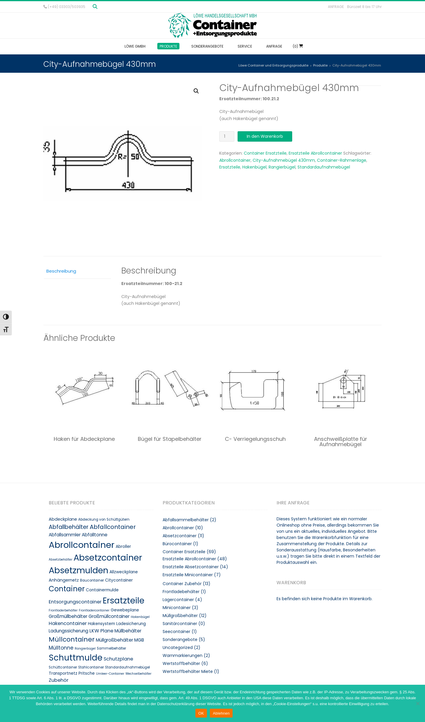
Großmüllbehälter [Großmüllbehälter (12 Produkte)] (68, 616)
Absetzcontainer (180, 536)
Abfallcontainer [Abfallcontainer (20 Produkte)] (113, 527)
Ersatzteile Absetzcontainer (191, 567)
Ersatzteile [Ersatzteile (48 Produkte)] (123, 600)
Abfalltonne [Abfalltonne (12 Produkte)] (94, 535)
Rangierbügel (282, 167)
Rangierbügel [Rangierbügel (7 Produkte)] (85, 648)
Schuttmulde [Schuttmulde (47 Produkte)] (75, 657)
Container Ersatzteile (265, 153)
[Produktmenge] (226, 136)
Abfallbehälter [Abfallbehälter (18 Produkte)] (69, 527)
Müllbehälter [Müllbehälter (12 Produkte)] (128, 631)
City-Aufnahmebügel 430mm (284, 160)
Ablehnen (221, 713)
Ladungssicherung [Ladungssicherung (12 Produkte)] (68, 631)
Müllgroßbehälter (180, 616)
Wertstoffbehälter (181, 663)
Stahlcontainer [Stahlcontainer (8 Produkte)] (91, 667)
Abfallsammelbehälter (186, 520)
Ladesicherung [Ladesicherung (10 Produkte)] (131, 624)
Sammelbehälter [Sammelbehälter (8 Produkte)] (111, 648)
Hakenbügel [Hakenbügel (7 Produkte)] (140, 617)
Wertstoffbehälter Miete (188, 671)
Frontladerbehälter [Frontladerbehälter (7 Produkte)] (63, 610)
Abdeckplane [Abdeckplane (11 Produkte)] (63, 519)
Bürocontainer (177, 544)
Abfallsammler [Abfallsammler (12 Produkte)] (65, 535)
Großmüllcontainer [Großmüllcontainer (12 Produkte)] (109, 616)
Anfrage (336, 6)
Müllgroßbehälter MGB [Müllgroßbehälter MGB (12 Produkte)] (120, 640)
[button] (196, 91)
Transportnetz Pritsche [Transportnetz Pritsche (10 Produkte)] (72, 673)
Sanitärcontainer (180, 624)
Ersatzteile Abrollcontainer (315, 153)
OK (201, 713)
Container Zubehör (182, 584)
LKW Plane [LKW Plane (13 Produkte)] (101, 630)
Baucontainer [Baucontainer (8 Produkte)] (92, 580)
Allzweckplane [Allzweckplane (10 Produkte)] (123, 572)
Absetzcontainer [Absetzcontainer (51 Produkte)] (107, 558)
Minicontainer (177, 608)
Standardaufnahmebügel (324, 167)
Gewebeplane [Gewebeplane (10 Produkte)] (125, 610)
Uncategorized (178, 647)
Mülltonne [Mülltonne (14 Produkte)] (61, 647)
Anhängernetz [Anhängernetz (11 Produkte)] (64, 580)
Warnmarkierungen (182, 655)
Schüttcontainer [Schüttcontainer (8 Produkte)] (63, 667)
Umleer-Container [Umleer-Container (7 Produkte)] (110, 673)
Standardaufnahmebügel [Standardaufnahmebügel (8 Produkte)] (127, 667)
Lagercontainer (178, 600)
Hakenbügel (254, 167)
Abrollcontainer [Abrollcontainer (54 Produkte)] (82, 545)
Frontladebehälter (181, 592)
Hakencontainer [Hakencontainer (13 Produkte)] (68, 623)
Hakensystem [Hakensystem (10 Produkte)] (101, 624)
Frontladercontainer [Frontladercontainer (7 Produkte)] (94, 610)
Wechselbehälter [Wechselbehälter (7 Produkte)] (138, 673)
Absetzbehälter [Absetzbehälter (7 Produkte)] (60, 559)
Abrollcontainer (235, 160)
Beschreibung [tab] (61, 271)
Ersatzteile (229, 167)
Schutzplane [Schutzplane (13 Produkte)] (118, 658)
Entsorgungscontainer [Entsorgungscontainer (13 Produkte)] (75, 601)
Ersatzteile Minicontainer (188, 575)
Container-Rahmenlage (341, 160)
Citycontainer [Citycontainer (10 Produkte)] (119, 580)
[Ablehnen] (418, 703)
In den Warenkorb (265, 136)
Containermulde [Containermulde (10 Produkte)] (102, 590)
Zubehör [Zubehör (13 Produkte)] (58, 680)
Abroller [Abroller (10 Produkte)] (123, 546)
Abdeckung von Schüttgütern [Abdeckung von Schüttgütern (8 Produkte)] (104, 519)
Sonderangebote (180, 639)
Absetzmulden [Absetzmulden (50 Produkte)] (78, 570)
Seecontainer (176, 631)
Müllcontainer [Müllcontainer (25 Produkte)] (72, 639)
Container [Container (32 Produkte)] (67, 589)
